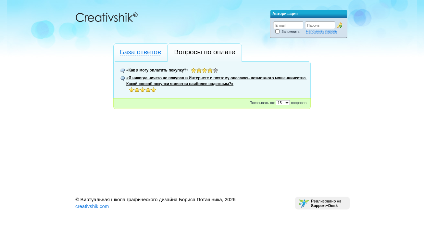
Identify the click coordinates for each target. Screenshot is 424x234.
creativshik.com (92, 206)
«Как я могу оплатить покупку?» (157, 70)
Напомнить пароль (321, 31)
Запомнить (287, 31)
